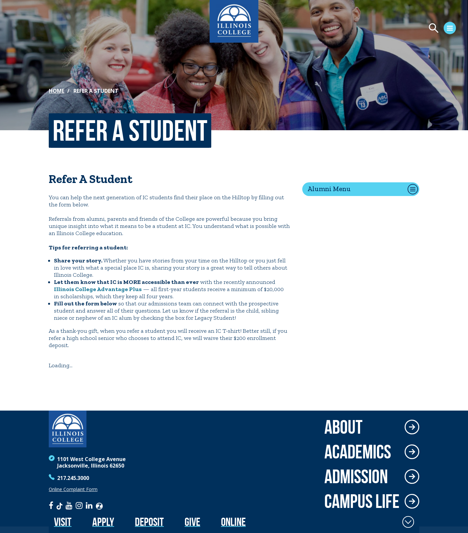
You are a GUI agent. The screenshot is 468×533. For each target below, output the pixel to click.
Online (233, 521)
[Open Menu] (389, 29)
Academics (357, 451)
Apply (103, 521)
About (343, 427)
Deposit (149, 521)
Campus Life (361, 501)
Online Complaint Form (73, 489)
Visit (63, 521)
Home (56, 90)
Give (192, 521)
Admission (356, 476)
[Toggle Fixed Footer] (408, 522)
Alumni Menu (329, 189)
